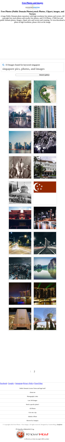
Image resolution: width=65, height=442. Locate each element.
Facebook (3, 383)
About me (32, 392)
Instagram (19, 383)
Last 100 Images (32, 400)
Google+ (11, 383)
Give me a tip (32, 412)
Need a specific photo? (32, 404)
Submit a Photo (32, 416)
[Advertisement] (32, 40)
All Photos (32, 408)
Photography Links (32, 396)
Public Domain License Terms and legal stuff (32, 388)
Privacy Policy (28, 383)
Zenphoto (59, 424)
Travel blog (38, 383)
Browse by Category (32, 420)
